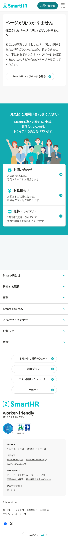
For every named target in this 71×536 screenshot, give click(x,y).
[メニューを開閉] (63, 5)
